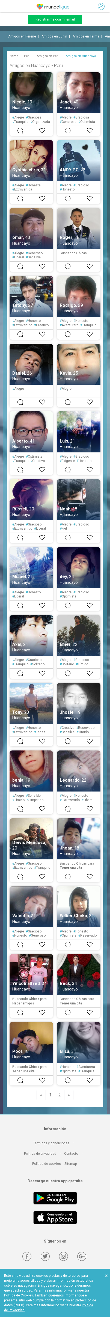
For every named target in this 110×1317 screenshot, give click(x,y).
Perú (27, 56)
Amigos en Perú (48, 56)
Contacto (71, 1154)
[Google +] (81, 1256)
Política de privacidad (40, 1154)
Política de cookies (46, 1164)
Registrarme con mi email (55, 19)
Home (14, 56)
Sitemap (70, 1164)
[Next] (68, 1095)
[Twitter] (45, 1256)
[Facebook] (26, 1256)
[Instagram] (63, 1256)
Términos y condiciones (51, 1143)
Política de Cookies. (19, 1295)
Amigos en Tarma (86, 36)
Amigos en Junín (54, 36)
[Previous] (41, 1095)
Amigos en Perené (22, 36)
